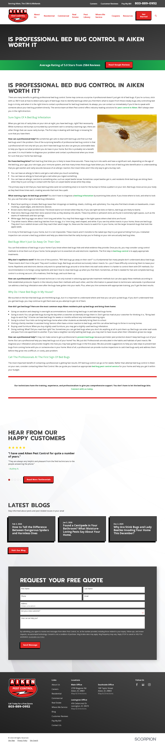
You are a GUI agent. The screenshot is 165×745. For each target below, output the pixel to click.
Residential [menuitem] (49, 15)
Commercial (57, 684)
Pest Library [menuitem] (87, 15)
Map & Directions (79, 680)
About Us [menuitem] (37, 15)
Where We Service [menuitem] (100, 15)
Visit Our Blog (18, 536)
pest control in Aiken (127, 111)
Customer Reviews (109, 3)
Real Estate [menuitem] (75, 15)
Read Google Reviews (119, 64)
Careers (93, 3)
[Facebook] (137, 671)
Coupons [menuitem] (116, 15)
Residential (57, 680)
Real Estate (56, 689)
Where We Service (59, 693)
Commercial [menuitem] (63, 15)
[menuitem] (11, 727)
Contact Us (56, 711)
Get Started (143, 15)
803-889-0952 (146, 3)
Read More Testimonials (35, 472)
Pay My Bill (126, 3)
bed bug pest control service (105, 369)
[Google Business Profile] (143, 671)
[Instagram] (149, 671)
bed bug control (120, 254)
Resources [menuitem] (128, 15)
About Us (56, 671)
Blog (54, 698)
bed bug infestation (83, 199)
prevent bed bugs (85, 340)
